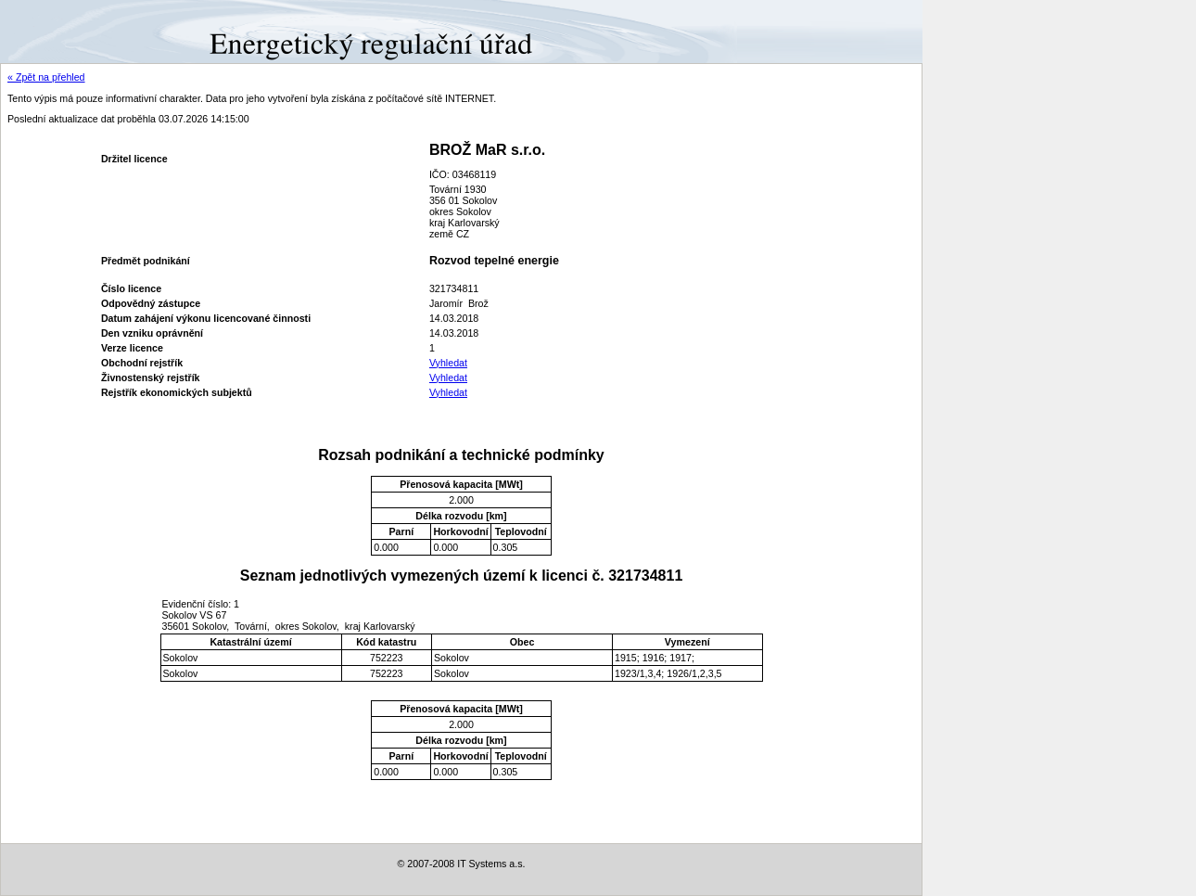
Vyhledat (448, 362)
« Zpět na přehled (46, 77)
